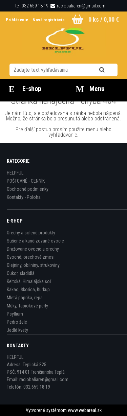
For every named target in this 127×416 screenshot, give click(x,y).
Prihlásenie (17, 19)
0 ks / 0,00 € (103, 19)
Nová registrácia (48, 19)
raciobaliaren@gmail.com (81, 5)
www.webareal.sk (85, 410)
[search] (110, 70)
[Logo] (63, 42)
